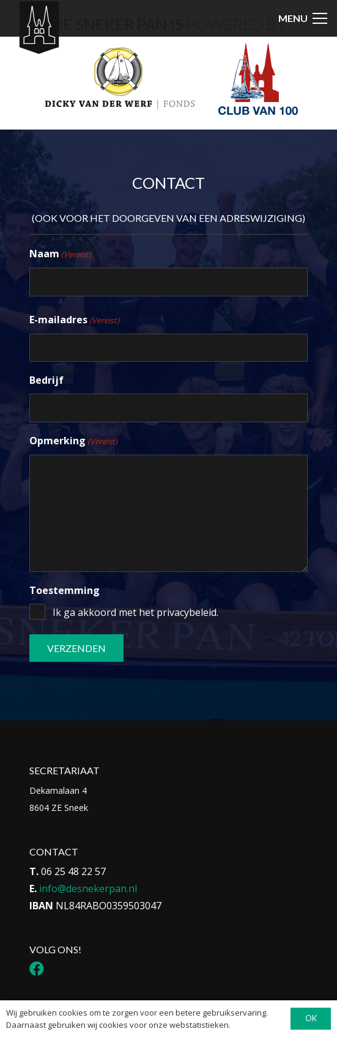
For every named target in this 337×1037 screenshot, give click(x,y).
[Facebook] (36, 968)
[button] (302, 18)
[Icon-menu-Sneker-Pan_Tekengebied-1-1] (39, 28)
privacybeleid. (187, 612)
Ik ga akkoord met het (135, 612)
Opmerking (73, 441)
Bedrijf (46, 380)
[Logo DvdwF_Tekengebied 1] (119, 77)
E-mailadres (74, 320)
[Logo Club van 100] (258, 79)
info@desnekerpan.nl (88, 888)
